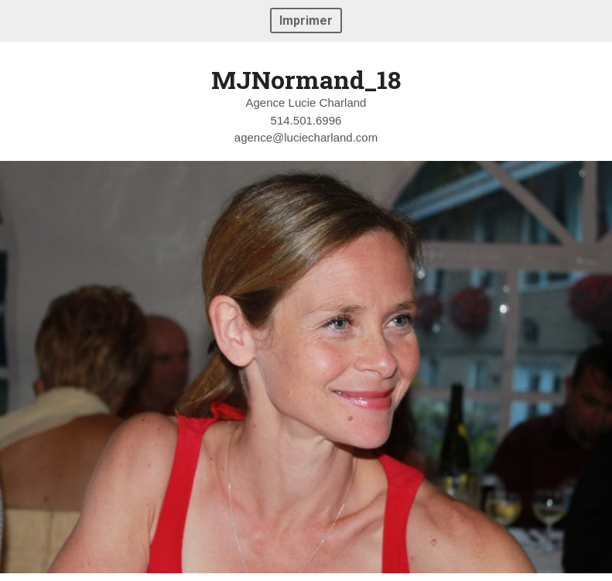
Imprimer (306, 20)
